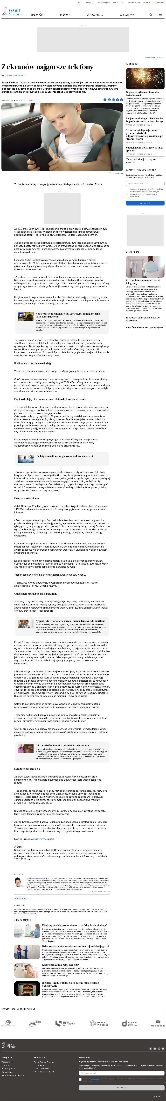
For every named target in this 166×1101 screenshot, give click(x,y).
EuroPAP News (159, 2)
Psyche (162, 58)
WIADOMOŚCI (132, 252)
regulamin (142, 189)
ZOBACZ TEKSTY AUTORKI (101, 891)
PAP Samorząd (118, 2)
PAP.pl (80, 2)
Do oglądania (127, 14)
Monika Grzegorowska (17, 75)
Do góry (159, 1096)
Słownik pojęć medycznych (13, 1075)
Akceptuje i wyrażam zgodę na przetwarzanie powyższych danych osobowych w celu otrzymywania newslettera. (146, 193)
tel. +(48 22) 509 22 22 (44, 1072)
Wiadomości (37, 14)
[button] (160, 15)
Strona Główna (150, 58)
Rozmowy (65, 14)
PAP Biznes (90, 2)
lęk (107, 693)
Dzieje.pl (146, 2)
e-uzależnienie (20, 898)
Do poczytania (95, 14)
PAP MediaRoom (104, 2)
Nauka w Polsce (134, 2)
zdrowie (43, 839)
